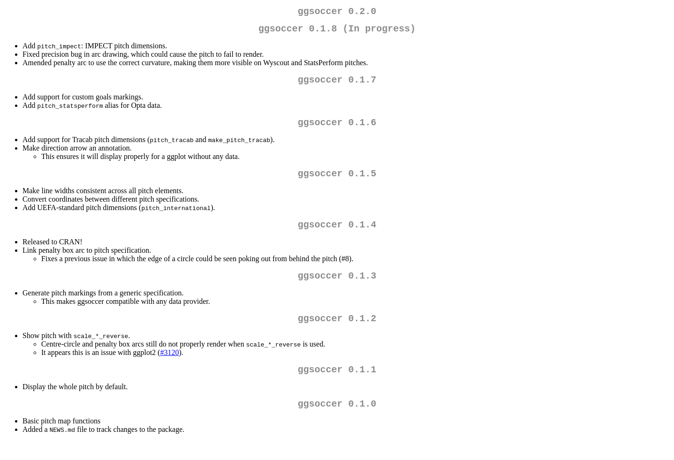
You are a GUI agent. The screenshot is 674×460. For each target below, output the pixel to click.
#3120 (169, 367)
